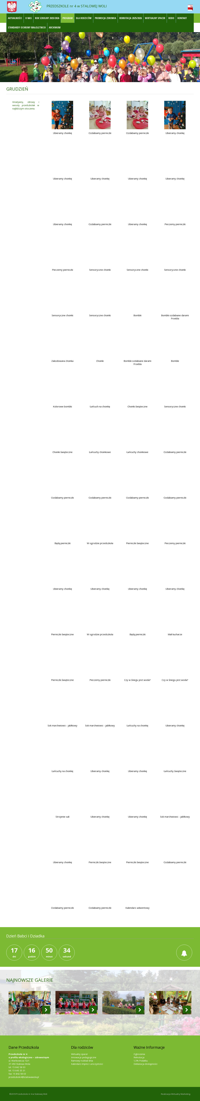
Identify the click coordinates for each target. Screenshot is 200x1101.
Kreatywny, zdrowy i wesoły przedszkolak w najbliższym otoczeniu (25, 105)
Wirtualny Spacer (155, 18)
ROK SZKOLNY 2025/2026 (47, 18)
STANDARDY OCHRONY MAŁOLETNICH (27, 27)
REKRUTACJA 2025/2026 (130, 18)
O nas (28, 18)
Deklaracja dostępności (145, 1063)
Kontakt (182, 18)
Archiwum (54, 27)
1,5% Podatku (141, 1060)
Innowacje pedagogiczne (83, 1057)
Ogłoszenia (139, 1054)
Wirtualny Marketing (180, 1094)
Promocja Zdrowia (105, 18)
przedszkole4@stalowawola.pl (24, 1077)
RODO (171, 18)
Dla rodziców (84, 18)
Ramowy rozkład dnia (82, 1060)
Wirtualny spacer (79, 1054)
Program (67, 18)
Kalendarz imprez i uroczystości (87, 1063)
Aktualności (15, 18)
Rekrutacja (139, 1057)
